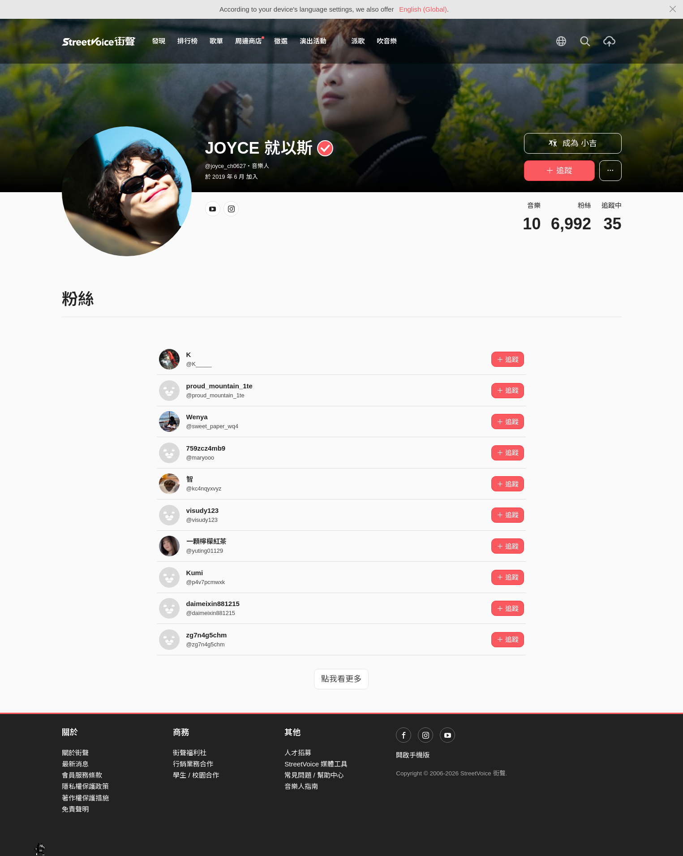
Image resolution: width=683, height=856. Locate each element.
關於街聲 (75, 753)
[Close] (673, 9)
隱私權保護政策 (85, 786)
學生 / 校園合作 (196, 775)
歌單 (216, 41)
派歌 (358, 41)
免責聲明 (75, 809)
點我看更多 (341, 679)
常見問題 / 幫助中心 (314, 775)
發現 (158, 41)
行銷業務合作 (193, 764)
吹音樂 (387, 41)
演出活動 (313, 41)
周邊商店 (250, 40)
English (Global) (423, 9)
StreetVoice (99, 41)
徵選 (281, 41)
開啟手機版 (413, 755)
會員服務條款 (82, 775)
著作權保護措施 (85, 798)
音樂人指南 (301, 786)
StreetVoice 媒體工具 (316, 764)
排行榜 (187, 41)
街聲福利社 (189, 753)
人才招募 (297, 753)
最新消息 (75, 764)
